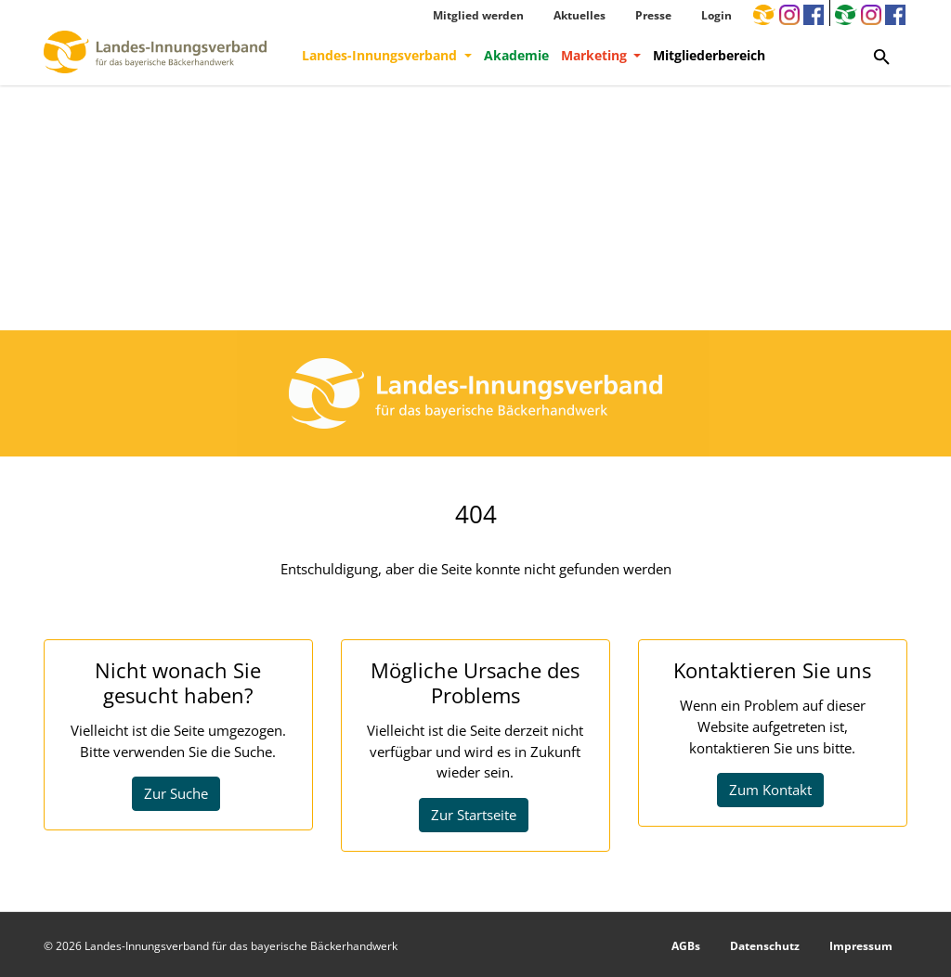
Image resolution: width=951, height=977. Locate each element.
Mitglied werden (478, 15)
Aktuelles (580, 15)
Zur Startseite (473, 814)
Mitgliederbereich (709, 55)
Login (716, 15)
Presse (653, 15)
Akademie (516, 55)
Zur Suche (176, 793)
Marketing (596, 55)
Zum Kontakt (770, 789)
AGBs (685, 946)
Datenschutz (765, 946)
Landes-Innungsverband (381, 55)
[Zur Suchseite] (882, 55)
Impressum (860, 946)
